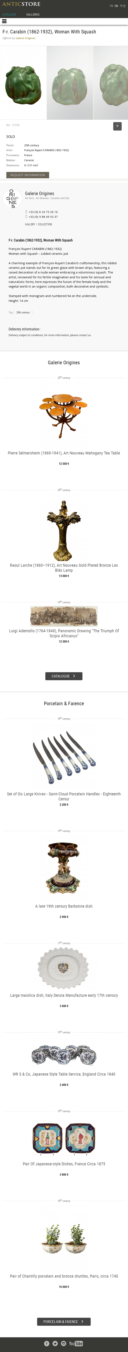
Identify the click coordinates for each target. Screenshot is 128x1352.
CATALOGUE (9, 14)
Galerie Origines (39, 193)
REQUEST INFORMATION (28, 175)
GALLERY (30, 224)
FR (111, 6)
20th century (23, 312)
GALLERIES (32, 14)
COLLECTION (45, 224)
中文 (123, 6)
